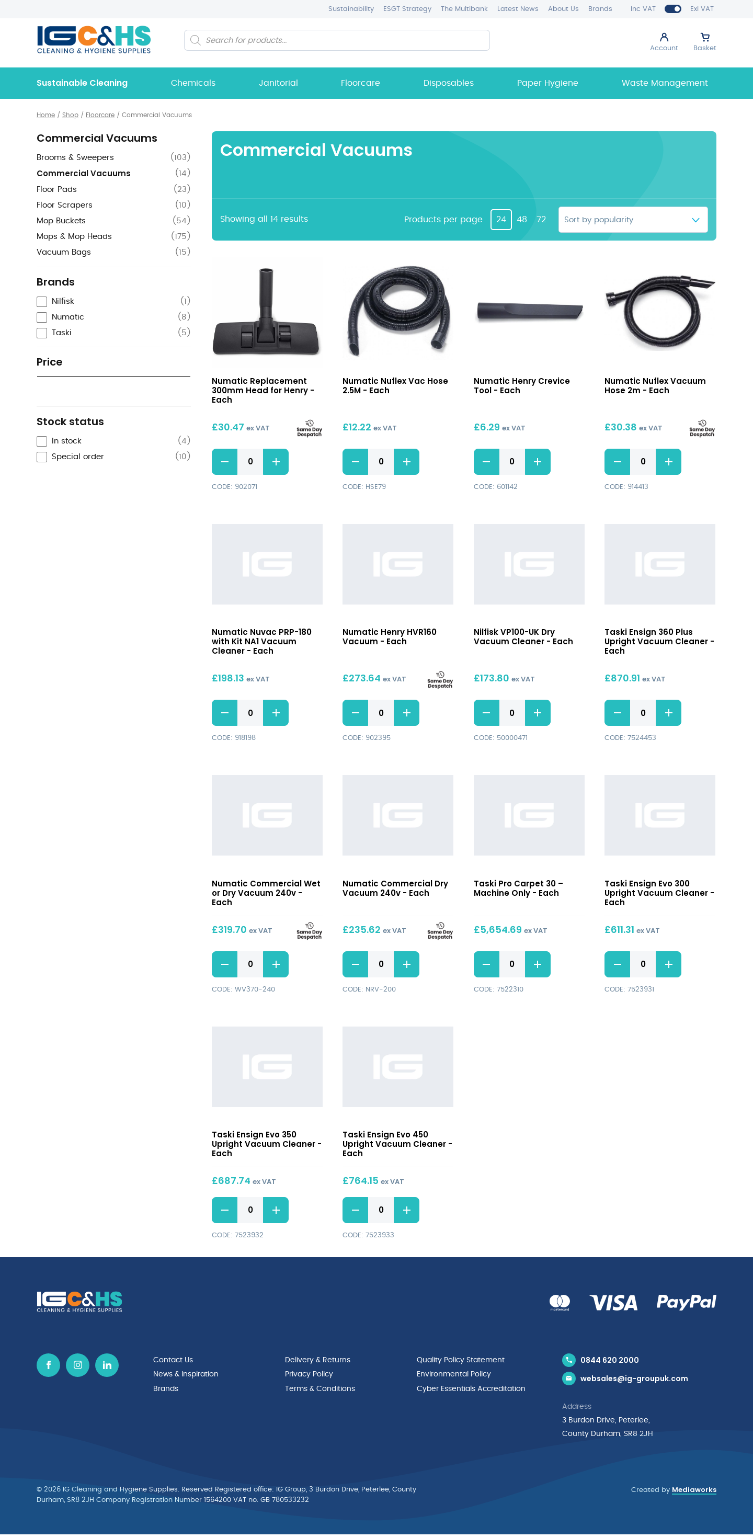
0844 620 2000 (609, 1360)
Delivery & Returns (317, 1360)
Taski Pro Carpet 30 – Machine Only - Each (518, 888)
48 (522, 219)
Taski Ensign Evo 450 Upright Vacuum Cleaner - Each (397, 1144)
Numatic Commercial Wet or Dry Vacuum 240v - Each (266, 893)
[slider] (42, 400)
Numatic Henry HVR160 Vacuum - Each (390, 637)
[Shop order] (633, 220)
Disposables (449, 83)
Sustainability (351, 9)
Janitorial (278, 83)
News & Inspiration (186, 1374)
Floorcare (360, 83)
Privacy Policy (309, 1374)
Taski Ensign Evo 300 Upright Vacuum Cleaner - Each (659, 893)
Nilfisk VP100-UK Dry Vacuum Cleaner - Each (523, 637)
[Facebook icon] (48, 1365)
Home (46, 115)
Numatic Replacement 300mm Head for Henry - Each (263, 390)
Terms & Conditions (320, 1388)
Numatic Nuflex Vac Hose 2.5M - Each (395, 385)
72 (541, 219)
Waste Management (665, 83)
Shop (70, 115)
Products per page (443, 219)
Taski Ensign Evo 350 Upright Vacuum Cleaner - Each (267, 1144)
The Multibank (464, 9)
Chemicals (193, 83)
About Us (563, 9)
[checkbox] (114, 302)
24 (501, 219)
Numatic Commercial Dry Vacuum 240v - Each (395, 888)
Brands (600, 9)
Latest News (518, 9)
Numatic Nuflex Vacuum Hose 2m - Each (655, 385)
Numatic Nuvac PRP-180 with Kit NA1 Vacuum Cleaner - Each (262, 642)
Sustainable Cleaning (82, 83)
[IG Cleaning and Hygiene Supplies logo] (94, 39)
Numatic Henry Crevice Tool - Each (522, 385)
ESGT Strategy (407, 9)
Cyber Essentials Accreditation (471, 1388)
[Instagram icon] (77, 1365)
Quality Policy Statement (461, 1360)
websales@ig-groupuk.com (634, 1381)
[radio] (114, 440)
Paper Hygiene (547, 83)
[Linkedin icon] (107, 1365)
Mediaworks (694, 1493)
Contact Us (173, 1360)
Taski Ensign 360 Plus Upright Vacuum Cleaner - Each (659, 642)
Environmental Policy (454, 1374)
